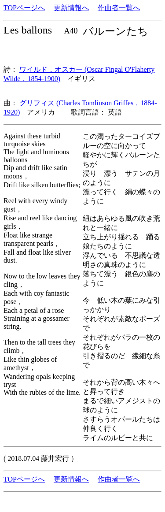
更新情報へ (71, 7)
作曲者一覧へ (119, 7)
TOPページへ (24, 7)
